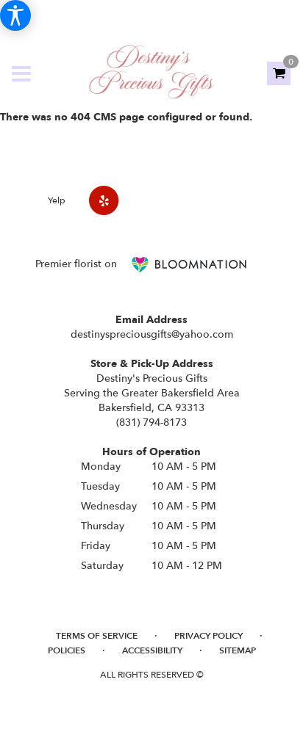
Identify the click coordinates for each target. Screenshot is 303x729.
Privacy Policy (208, 636)
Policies (66, 650)
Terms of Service (97, 636)
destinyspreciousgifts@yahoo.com (152, 334)
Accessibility (152, 650)
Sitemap (237, 650)
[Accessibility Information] (15, 15)
